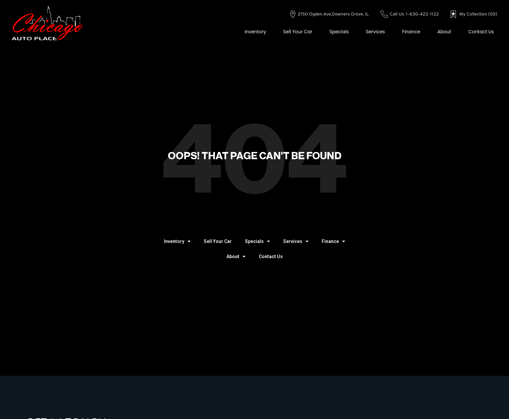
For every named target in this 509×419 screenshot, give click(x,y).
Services (375, 31)
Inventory (255, 31)
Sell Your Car (297, 31)
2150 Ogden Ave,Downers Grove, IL (329, 14)
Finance (411, 31)
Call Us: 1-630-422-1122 (409, 14)
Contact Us (481, 31)
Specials (339, 31)
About (444, 31)
